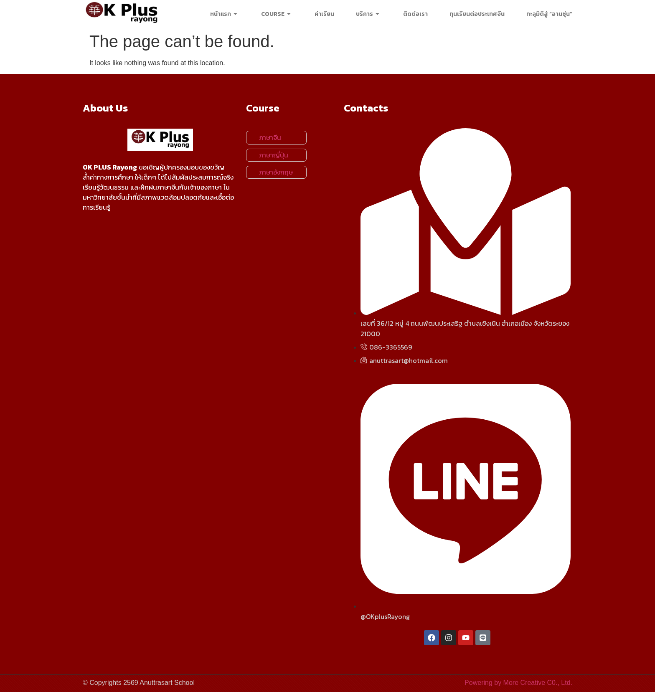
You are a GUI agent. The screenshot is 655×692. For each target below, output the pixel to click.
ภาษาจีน (270, 137)
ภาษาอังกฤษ (276, 172)
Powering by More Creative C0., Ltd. (518, 682)
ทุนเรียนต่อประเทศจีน (477, 14)
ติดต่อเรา (415, 14)
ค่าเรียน (324, 14)
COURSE (277, 14)
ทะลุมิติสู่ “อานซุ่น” (549, 14)
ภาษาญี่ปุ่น (273, 155)
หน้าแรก (224, 14)
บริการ (368, 14)
